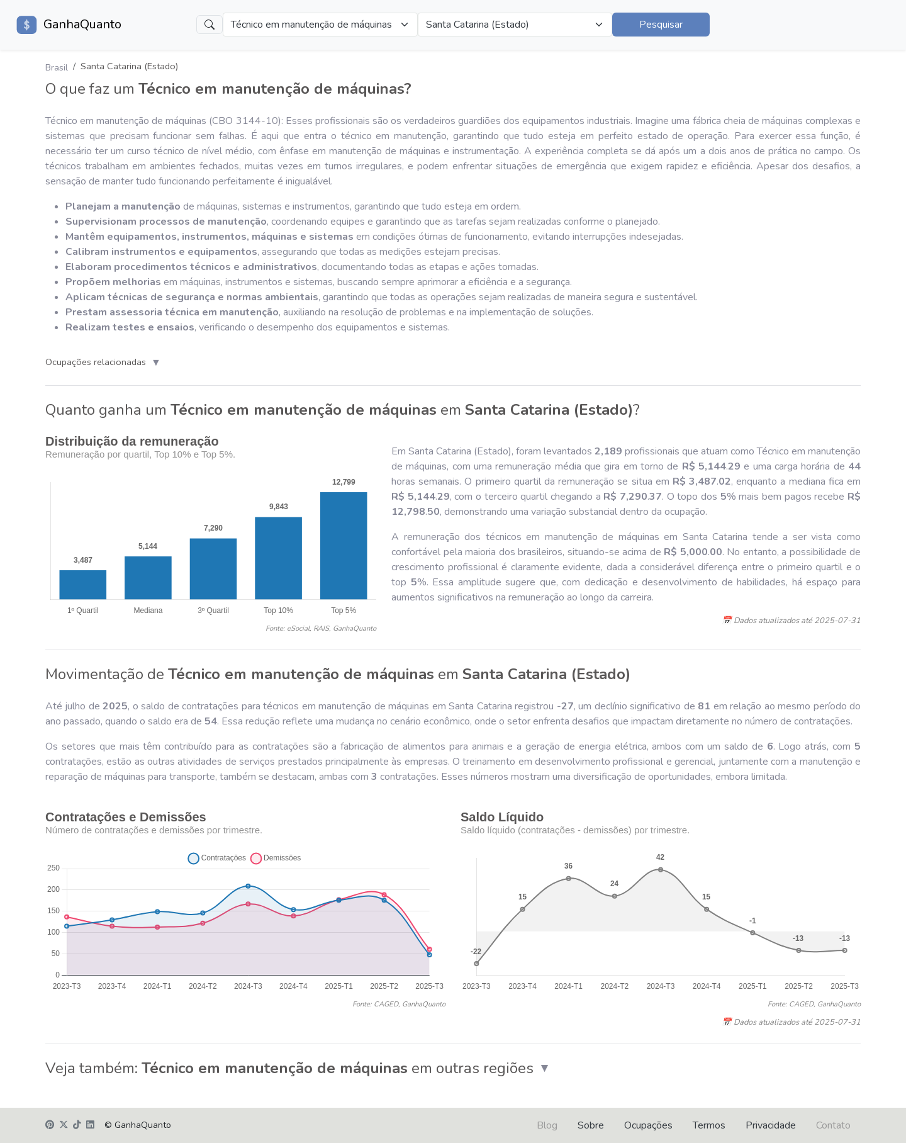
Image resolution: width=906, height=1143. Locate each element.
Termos (709, 1125)
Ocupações (648, 1125)
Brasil (56, 67)
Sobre (591, 1125)
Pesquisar (661, 24)
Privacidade (771, 1125)
